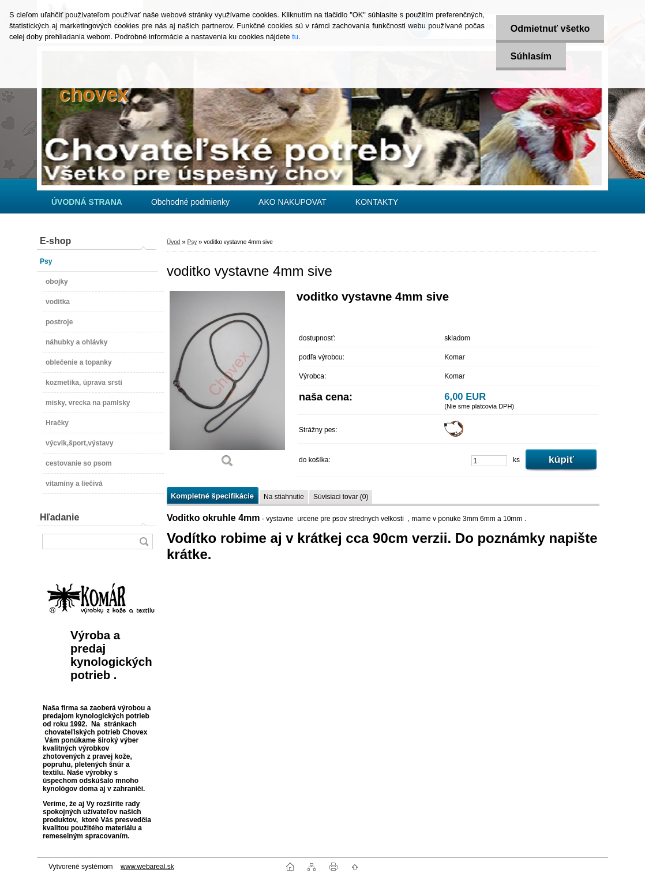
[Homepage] (87, 201)
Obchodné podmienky (190, 202)
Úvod (173, 242)
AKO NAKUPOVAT (292, 202)
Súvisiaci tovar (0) (340, 497)
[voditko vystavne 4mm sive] (227, 383)
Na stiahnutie (284, 497)
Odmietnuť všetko (550, 28)
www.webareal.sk (147, 867)
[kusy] (489, 460)
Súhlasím (531, 56)
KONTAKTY (376, 202)
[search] (143, 541)
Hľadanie (59, 517)
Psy (192, 242)
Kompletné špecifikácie (212, 496)
